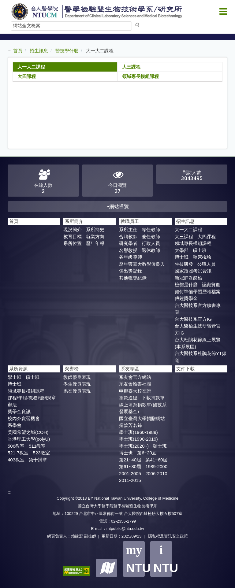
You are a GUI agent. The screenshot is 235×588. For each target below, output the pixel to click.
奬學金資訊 (19, 411)
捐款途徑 (128, 397)
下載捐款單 (153, 397)
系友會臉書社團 (135, 383)
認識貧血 (211, 284)
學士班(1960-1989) (138, 432)
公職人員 (206, 264)
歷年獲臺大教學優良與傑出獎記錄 (142, 267)
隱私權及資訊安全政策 (168, 536)
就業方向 (95, 236)
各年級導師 (130, 257)
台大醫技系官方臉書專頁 (198, 309)
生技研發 (184, 264)
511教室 (37, 446)
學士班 (14, 377)
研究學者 (128, 243)
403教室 (16, 459)
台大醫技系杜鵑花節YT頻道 (200, 357)
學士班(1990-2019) (138, 439)
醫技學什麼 (66, 50)
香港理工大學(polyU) (29, 439)
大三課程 (131, 66)
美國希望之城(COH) (28, 432)
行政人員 (151, 243)
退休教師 (151, 250)
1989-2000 (156, 466)
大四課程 (26, 76)
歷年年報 (95, 243)
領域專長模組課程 (140, 76)
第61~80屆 (130, 466)
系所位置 (72, 243)
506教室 (16, 446)
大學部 (181, 250)
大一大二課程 (31, 66)
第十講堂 (38, 459)
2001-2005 (130, 473)
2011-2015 (130, 480)
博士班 (181, 257)
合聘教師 (128, 236)
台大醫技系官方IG (193, 319)
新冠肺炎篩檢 (188, 277)
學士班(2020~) (134, 446)
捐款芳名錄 (130, 425)
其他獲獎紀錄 (133, 277)
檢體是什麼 (186, 284)
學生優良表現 (77, 383)
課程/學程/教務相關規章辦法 (32, 401)
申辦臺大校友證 (135, 391)
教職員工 (130, 221)
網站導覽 (117, 206)
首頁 (17, 50)
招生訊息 (39, 50)
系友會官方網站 (135, 377)
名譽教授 (128, 250)
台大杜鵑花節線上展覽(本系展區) (198, 343)
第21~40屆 (130, 459)
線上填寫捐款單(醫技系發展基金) (142, 408)
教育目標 (72, 236)
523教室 (41, 452)
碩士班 (200, 250)
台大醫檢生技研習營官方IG (198, 329)
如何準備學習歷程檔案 (198, 291)
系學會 (14, 425)
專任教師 (151, 229)
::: (10, 50)
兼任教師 (151, 236)
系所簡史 (95, 229)
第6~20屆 (147, 452)
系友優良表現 (77, 391)
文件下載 (185, 368)
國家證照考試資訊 (193, 270)
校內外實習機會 (24, 418)
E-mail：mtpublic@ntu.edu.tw (117, 528)
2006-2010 (156, 473)
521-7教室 (18, 452)
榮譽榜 (72, 368)
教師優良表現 (77, 377)
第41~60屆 (156, 459)
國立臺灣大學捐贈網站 (142, 418)
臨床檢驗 (202, 257)
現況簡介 (72, 229)
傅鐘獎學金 (186, 298)
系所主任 (128, 229)
